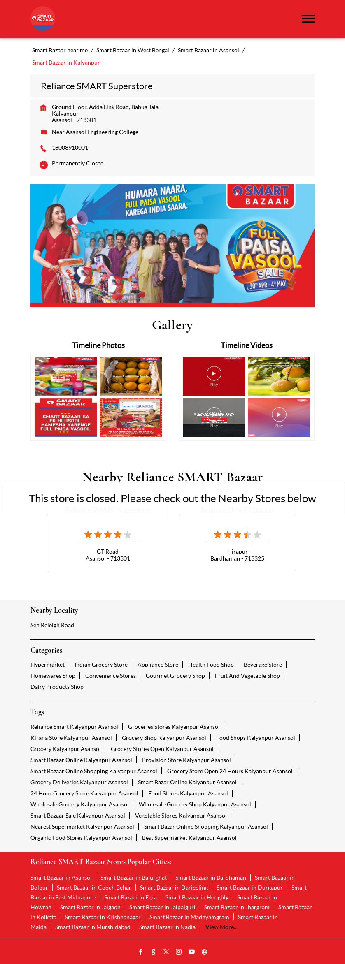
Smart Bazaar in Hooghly (197, 897)
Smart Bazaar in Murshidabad (93, 926)
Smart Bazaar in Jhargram (237, 907)
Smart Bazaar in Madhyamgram (189, 916)
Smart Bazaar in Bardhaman (210, 877)
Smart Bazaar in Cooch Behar (94, 887)
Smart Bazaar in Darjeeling (174, 887)
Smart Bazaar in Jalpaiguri (162, 907)
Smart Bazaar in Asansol (61, 877)
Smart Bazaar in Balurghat (133, 877)
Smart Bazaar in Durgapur (250, 887)
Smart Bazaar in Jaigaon (90, 907)
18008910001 (70, 147)
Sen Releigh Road (52, 624)
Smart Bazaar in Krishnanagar (103, 916)
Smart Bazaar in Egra (130, 897)
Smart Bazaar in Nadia (167, 926)
